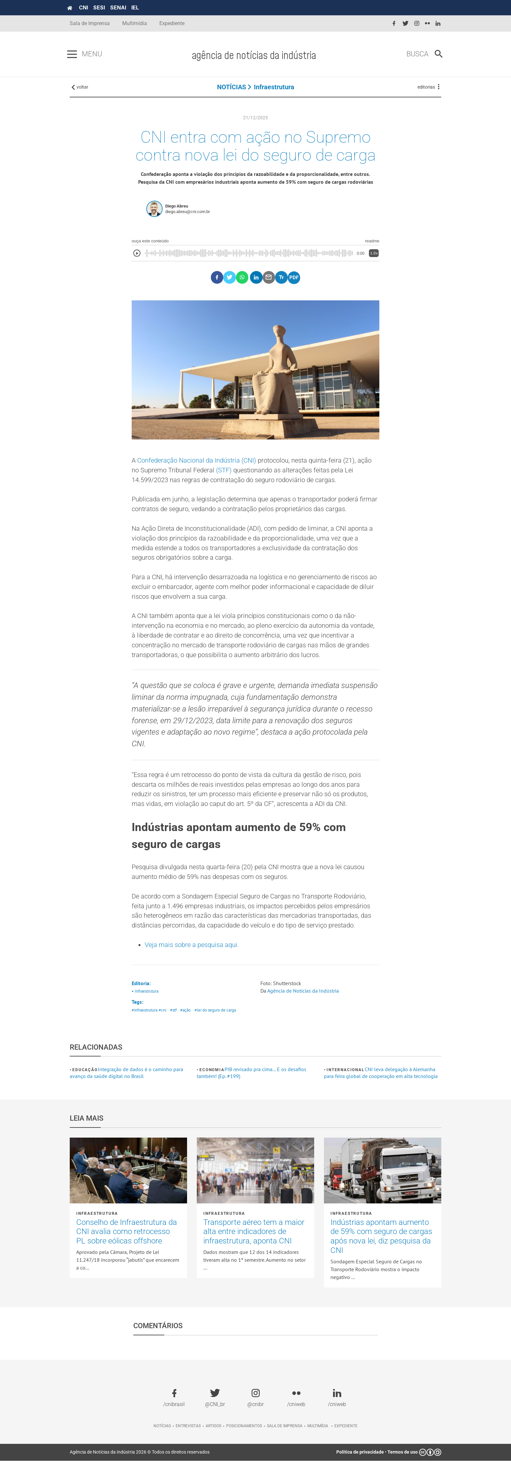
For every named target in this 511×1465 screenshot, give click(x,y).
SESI (102, 7)
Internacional (345, 1074)
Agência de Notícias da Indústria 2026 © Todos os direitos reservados (140, 1456)
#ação (185, 1014)
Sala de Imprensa (90, 23)
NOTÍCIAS (231, 88)
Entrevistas (188, 1430)
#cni (162, 1014)
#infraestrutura (144, 1014)
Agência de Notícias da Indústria (303, 995)
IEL (137, 7)
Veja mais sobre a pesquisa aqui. (192, 949)
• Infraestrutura (145, 995)
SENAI (121, 7)
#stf (173, 1014)
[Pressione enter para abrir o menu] (75, 54)
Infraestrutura (274, 88)
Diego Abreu (176, 207)
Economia (211, 1074)
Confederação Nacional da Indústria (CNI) (196, 462)
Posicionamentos (244, 1430)
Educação (84, 1074)
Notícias (162, 1430)
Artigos (213, 1430)
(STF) (224, 472)
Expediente (171, 23)
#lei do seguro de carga (215, 1014)
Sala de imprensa (284, 1430)
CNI (86, 7)
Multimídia (134, 23)
